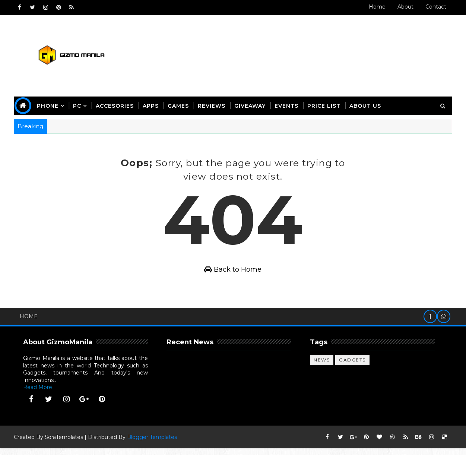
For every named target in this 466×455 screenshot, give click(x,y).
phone (49, 104)
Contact (434, 6)
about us (367, 104)
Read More (39, 394)
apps (152, 104)
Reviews (213, 104)
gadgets (353, 366)
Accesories (116, 104)
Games (179, 104)
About (404, 6)
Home (376, 6)
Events (288, 104)
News (322, 366)
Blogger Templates (153, 443)
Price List (325, 104)
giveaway (251, 104)
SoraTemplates (65, 443)
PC (79, 104)
